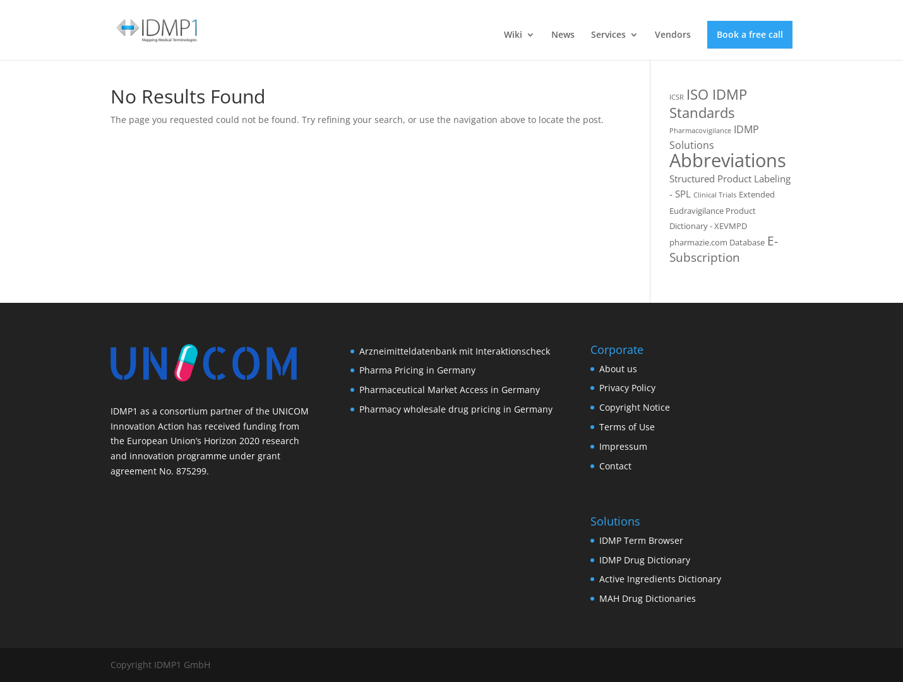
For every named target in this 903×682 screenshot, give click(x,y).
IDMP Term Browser (641, 540)
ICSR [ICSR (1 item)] (676, 97)
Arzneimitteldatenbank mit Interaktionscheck (454, 351)
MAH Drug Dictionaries (647, 598)
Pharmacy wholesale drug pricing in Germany (456, 409)
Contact (615, 466)
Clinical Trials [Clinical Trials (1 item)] (714, 195)
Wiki (513, 35)
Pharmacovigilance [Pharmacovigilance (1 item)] (700, 130)
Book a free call (750, 34)
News (563, 35)
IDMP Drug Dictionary (644, 560)
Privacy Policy (627, 388)
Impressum (623, 446)
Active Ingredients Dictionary (660, 579)
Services (608, 35)
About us (618, 369)
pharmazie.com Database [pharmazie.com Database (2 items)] (717, 242)
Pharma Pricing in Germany (417, 370)
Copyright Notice (634, 407)
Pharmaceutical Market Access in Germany (449, 390)
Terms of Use (627, 427)
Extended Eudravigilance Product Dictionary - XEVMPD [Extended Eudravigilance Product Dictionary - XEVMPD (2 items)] (722, 210)
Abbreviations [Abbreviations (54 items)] (727, 160)
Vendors (673, 35)
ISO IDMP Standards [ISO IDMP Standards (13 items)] (708, 103)
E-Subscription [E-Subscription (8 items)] (723, 249)
